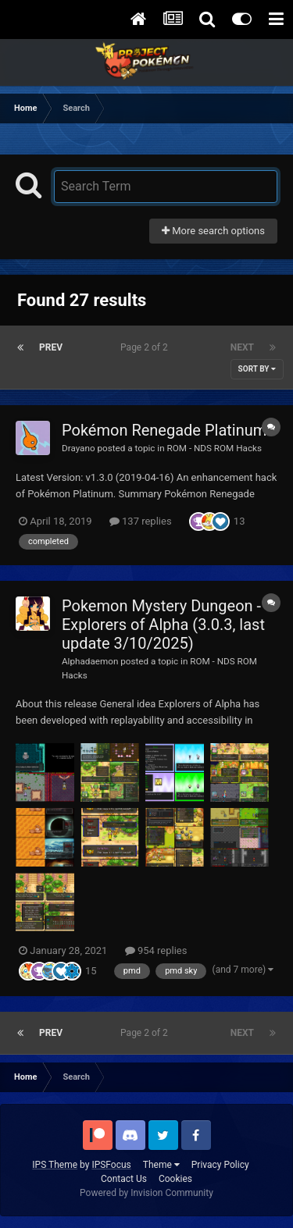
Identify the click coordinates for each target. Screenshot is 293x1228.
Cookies (175, 1178)
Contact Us (124, 1178)
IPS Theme (54, 1164)
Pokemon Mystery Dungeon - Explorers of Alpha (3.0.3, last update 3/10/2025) (163, 624)
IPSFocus (110, 1164)
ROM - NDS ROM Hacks (214, 448)
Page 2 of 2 (146, 347)
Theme (161, 1164)
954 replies (156, 950)
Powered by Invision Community (146, 1192)
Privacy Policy (220, 1164)
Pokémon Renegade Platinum (164, 430)
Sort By (257, 369)
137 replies (140, 521)
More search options (213, 231)
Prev (51, 347)
